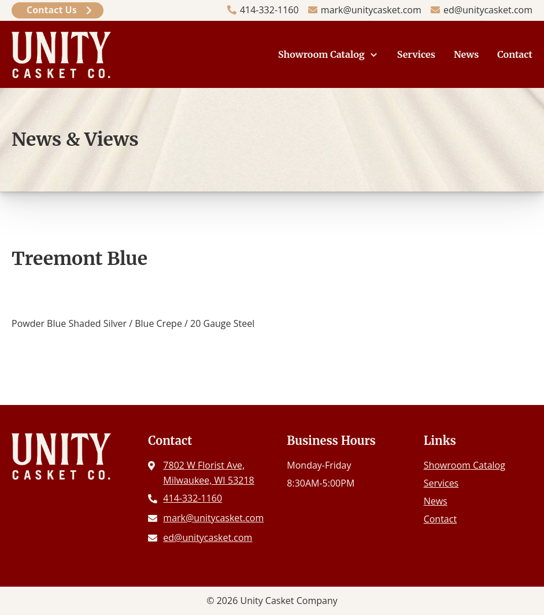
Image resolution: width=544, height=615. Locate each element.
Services (416, 54)
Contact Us (52, 9)
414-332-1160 (269, 9)
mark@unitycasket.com (371, 9)
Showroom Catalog (321, 54)
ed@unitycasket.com (487, 9)
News (466, 54)
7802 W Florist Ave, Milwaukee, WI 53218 (208, 473)
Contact (514, 54)
